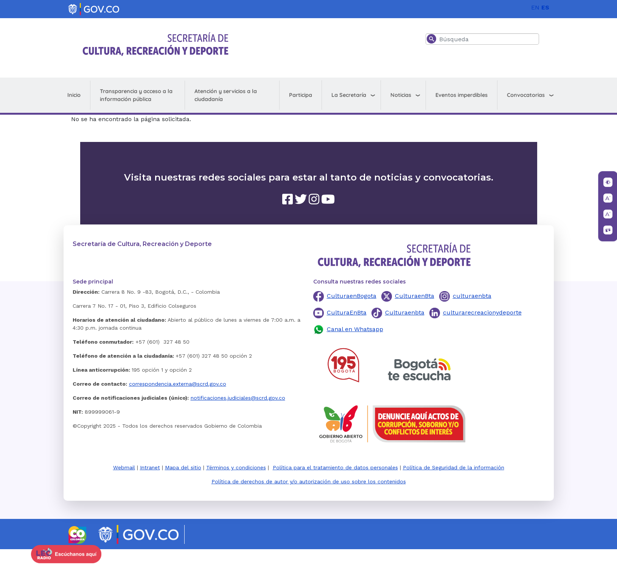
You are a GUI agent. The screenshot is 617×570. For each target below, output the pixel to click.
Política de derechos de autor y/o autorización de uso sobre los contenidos (308, 481)
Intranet (150, 467)
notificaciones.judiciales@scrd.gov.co (238, 398)
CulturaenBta (414, 295)
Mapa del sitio (183, 467)
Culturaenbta (404, 312)
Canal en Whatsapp (355, 329)
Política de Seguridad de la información (453, 467)
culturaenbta (472, 295)
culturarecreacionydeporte (482, 312)
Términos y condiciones (236, 467)
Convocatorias (526, 95)
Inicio (74, 95)
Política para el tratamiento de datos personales (335, 467)
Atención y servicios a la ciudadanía (225, 95)
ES (545, 7)
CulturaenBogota (351, 295)
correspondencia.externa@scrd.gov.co (177, 384)
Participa (300, 95)
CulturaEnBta (347, 312)
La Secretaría (348, 95)
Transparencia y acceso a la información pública (136, 95)
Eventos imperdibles (461, 95)
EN (535, 7)
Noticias (400, 95)
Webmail (124, 467)
